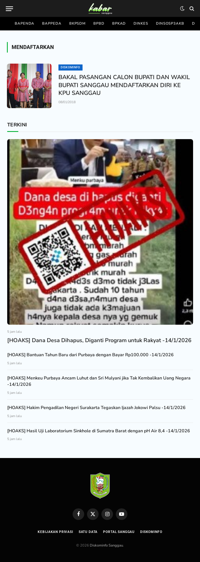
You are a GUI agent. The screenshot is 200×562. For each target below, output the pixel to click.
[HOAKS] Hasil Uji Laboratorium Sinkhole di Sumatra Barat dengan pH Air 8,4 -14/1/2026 (98, 431)
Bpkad (119, 23)
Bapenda (24, 23)
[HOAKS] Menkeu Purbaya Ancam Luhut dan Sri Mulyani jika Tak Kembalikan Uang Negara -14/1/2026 (99, 381)
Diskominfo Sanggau (106, 545)
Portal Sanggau (119, 532)
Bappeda (51, 23)
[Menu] (9, 8)
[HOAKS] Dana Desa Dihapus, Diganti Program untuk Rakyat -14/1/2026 (99, 340)
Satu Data (88, 532)
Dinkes (141, 23)
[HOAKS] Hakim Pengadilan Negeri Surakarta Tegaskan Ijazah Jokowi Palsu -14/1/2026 (96, 408)
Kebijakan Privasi (55, 532)
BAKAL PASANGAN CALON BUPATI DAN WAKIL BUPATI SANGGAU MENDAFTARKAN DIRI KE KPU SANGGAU (124, 85)
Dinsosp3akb (170, 23)
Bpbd (98, 23)
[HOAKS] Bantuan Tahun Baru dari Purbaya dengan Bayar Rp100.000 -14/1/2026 (90, 355)
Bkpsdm (77, 23)
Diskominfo (70, 67)
